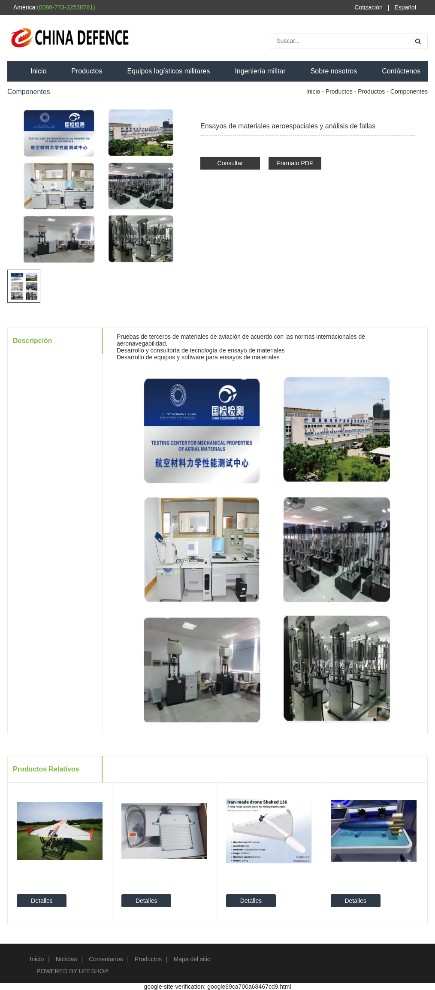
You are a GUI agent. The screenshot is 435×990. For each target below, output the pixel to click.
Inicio (38, 71)
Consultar (230, 163)
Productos (86, 71)
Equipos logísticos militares (168, 71)
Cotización (368, 7)
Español (405, 7)
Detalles (42, 900)
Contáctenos (401, 71)
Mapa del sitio (192, 959)
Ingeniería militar (260, 71)
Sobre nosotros (334, 71)
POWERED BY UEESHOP (72, 971)
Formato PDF (295, 163)
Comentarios (106, 959)
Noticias (66, 959)
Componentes (409, 91)
